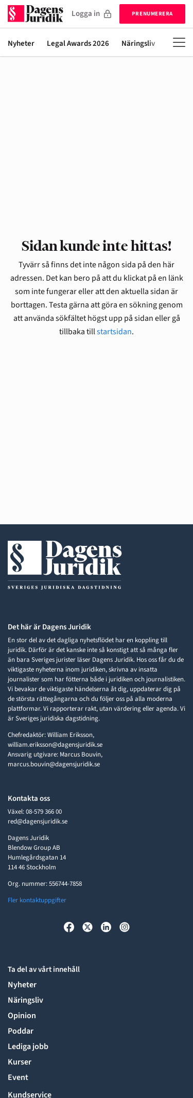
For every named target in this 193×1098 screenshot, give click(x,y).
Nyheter (21, 44)
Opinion (22, 1015)
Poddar (20, 1031)
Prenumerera (152, 14)
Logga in (91, 13)
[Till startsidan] (35, 13)
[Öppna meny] (179, 42)
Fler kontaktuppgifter (37, 900)
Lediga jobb (28, 1046)
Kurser (19, 1062)
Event (18, 1077)
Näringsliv (138, 44)
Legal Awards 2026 (78, 44)
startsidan (114, 331)
